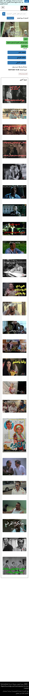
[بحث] (3, 14)
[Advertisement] (14, 630)
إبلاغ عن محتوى (20, 693)
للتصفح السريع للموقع (22, 18)
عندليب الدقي (20, 62)
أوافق (26, 1)
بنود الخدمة (25, 691)
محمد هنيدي (21, 57)
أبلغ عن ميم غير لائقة (23, 74)
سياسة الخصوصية (17, 691)
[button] (24, 46)
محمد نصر (21, 52)
